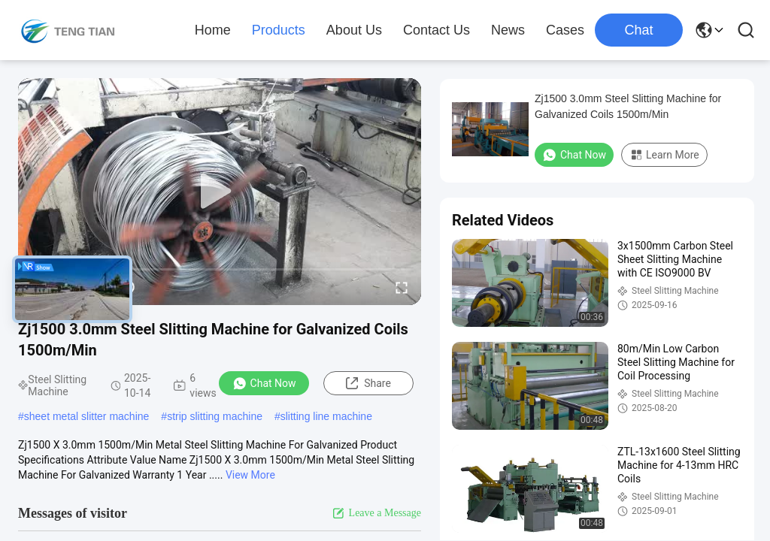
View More (250, 475)
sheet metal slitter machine (87, 416)
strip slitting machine (214, 416)
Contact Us (436, 30)
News (508, 30)
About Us (354, 30)
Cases (565, 30)
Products (278, 30)
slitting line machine (326, 416)
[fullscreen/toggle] (402, 287)
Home (213, 30)
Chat (638, 30)
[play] (219, 191)
